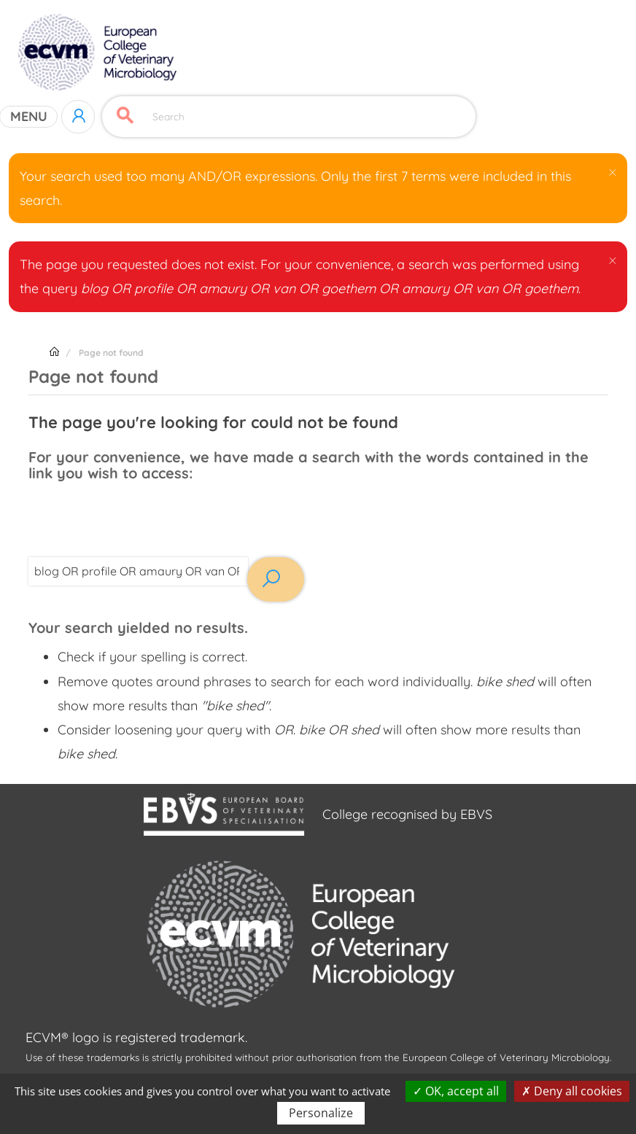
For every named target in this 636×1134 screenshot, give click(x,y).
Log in (78, 116)
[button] (612, 171)
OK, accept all (456, 1091)
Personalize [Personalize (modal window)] (321, 1113)
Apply (124, 116)
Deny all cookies (571, 1091)
